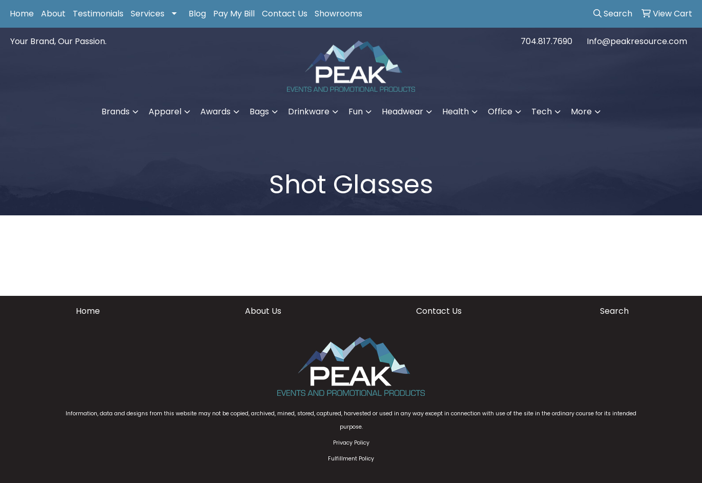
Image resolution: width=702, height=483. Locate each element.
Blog (197, 13)
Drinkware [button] (308, 111)
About (53, 13)
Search (614, 311)
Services (147, 13)
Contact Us (284, 13)
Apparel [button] (165, 111)
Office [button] (500, 111)
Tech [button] (541, 111)
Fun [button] (355, 111)
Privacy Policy (351, 443)
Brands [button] (115, 111)
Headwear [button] (402, 111)
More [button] (581, 111)
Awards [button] (215, 111)
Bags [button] (259, 111)
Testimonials (98, 13)
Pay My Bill (234, 13)
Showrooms (338, 13)
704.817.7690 (546, 41)
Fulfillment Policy (351, 458)
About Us (263, 311)
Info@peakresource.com (637, 41)
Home (22, 13)
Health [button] (455, 111)
